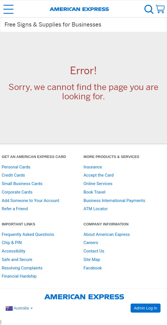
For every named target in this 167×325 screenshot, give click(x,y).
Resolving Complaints (22, 268)
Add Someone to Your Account (30, 200)
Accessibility (13, 251)
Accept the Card (99, 175)
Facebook (93, 268)
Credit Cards (13, 175)
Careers (91, 242)
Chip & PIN (12, 242)
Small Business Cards (22, 183)
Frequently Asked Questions (28, 234)
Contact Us (94, 251)
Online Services (98, 183)
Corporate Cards (17, 192)
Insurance (93, 167)
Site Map (92, 259)
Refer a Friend (15, 208)
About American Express (107, 234)
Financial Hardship (19, 276)
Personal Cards (16, 167)
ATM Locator (96, 208)
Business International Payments (114, 200)
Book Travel (95, 192)
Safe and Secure (17, 259)
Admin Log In (145, 308)
